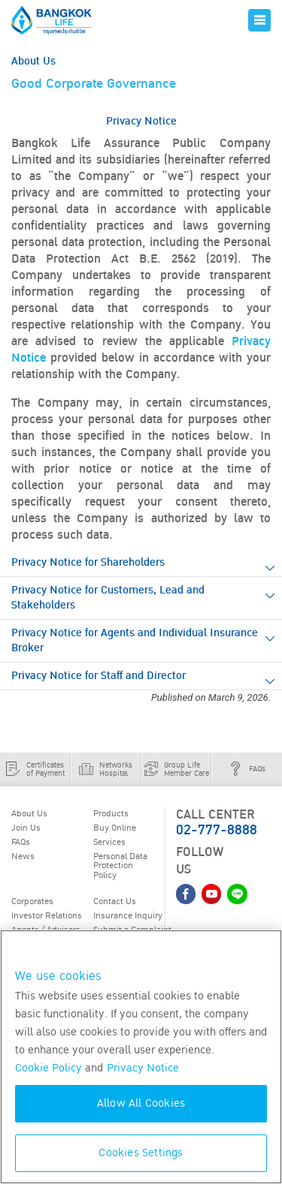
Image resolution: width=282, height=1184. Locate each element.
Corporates (32, 901)
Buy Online (114, 827)
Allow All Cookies (141, 1103)
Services (109, 842)
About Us (29, 813)
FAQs (20, 842)
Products (111, 813)
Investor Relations (46, 915)
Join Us (26, 827)
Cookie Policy (48, 1068)
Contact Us (114, 901)
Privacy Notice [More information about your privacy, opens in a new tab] (143, 1068)
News (23, 856)
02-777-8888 (216, 830)
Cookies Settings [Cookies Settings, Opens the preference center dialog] (141, 1152)
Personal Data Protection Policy (120, 865)
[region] (141, 1057)
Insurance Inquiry (127, 915)
